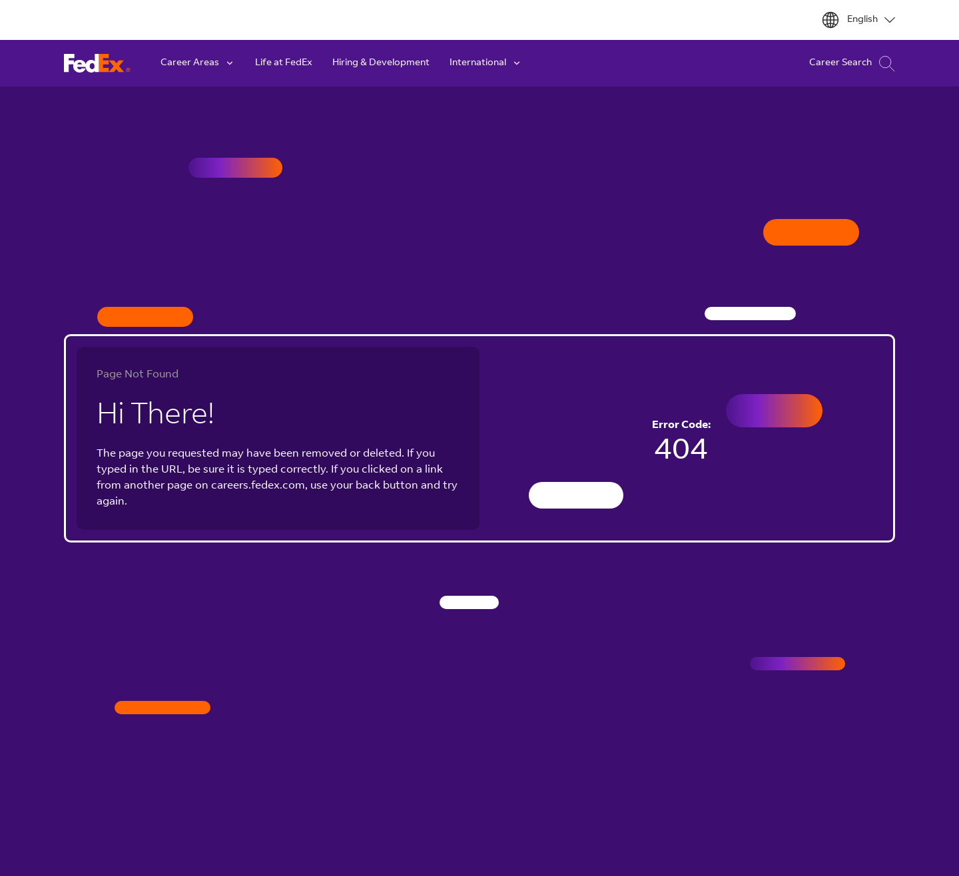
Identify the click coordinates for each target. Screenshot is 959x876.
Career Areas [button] (197, 63)
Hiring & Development (381, 63)
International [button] (486, 63)
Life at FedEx (283, 63)
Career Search (852, 63)
